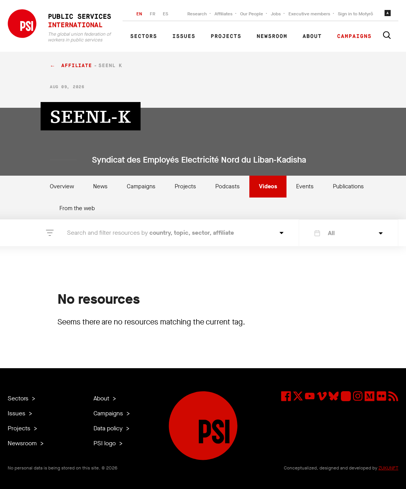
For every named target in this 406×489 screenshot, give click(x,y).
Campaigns (354, 36)
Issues (183, 36)
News (100, 186)
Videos (268, 186)
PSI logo (105, 443)
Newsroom (272, 36)
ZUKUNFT (388, 468)
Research (197, 14)
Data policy (108, 428)
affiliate (76, 65)
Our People (251, 14)
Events (305, 186)
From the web (77, 208)
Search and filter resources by (150, 233)
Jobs (276, 14)
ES (165, 14)
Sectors (143, 36)
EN (139, 14)
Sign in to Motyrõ (355, 14)
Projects (226, 36)
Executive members (309, 14)
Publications (348, 186)
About (312, 36)
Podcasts (227, 186)
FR (152, 14)
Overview (62, 186)
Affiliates (223, 14)
